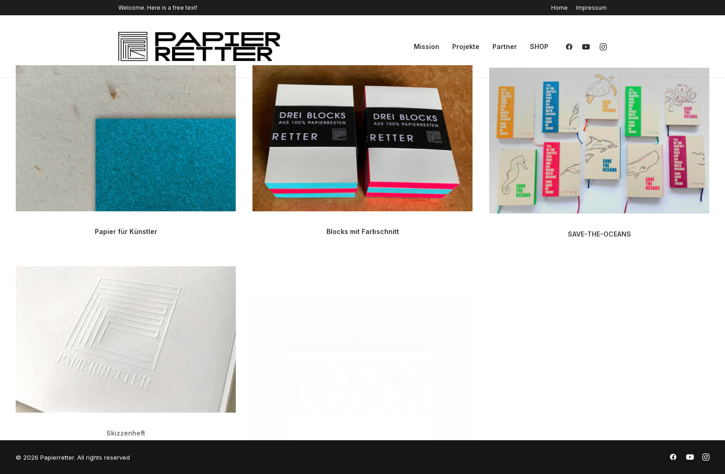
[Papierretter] (199, 46)
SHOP (539, 46)
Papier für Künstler (126, 231)
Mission (426, 46)
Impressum (591, 7)
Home (559, 7)
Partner (504, 46)
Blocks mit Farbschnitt (362, 233)
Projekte (465, 46)
